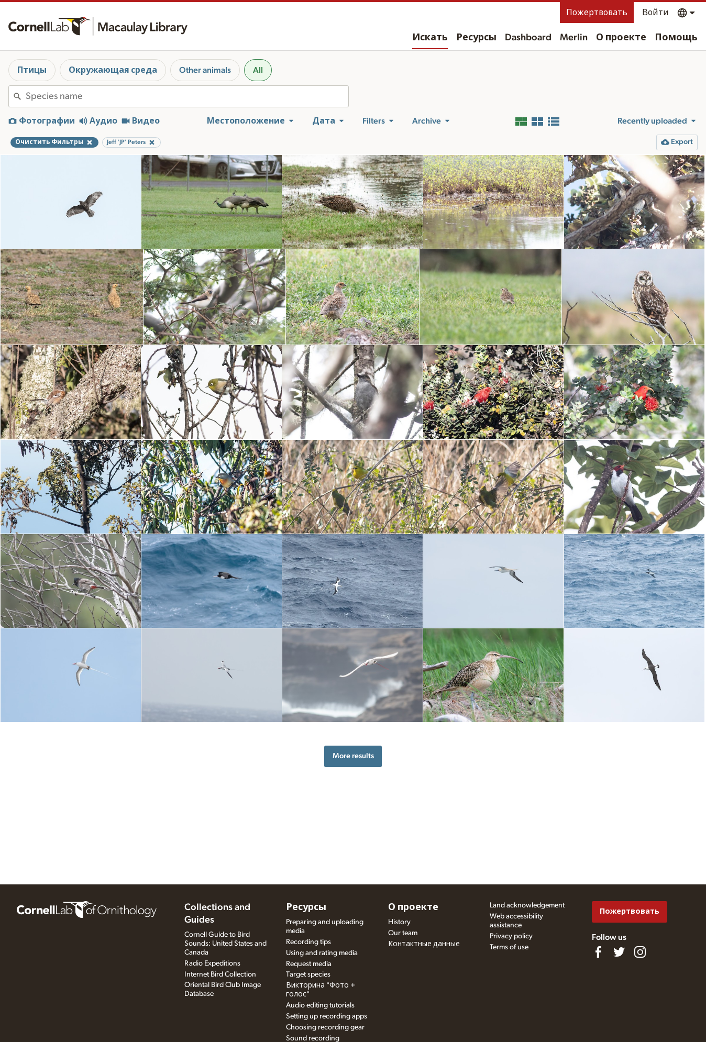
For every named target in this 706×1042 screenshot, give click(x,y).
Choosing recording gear (325, 1027)
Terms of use (509, 947)
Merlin (574, 37)
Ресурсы (476, 37)
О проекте (621, 37)
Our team (402, 933)
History (399, 922)
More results (353, 756)
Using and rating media (322, 953)
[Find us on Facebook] (598, 952)
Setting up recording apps (326, 1016)
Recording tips (308, 942)
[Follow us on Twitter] (619, 952)
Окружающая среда (113, 70)
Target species (308, 974)
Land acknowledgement (527, 905)
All (258, 70)
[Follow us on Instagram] (640, 952)
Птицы (32, 70)
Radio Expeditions (212, 963)
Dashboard (528, 37)
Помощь (676, 37)
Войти (655, 12)
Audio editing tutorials (320, 1005)
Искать (430, 37)
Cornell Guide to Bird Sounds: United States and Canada (225, 943)
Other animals (205, 70)
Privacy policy (511, 936)
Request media (309, 964)
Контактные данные (424, 944)
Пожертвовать (596, 12)
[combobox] (187, 96)
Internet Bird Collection (220, 974)
